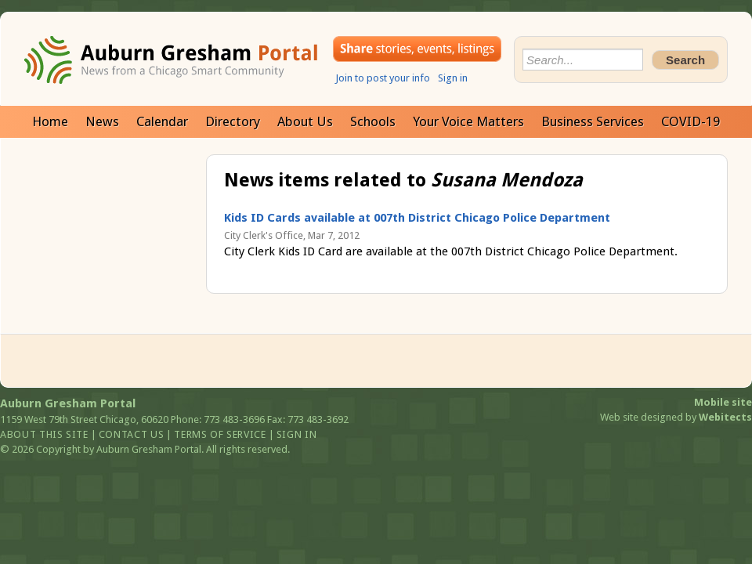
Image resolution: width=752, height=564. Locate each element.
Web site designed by (676, 417)
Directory (232, 121)
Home (50, 121)
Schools (373, 121)
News (102, 121)
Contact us (131, 434)
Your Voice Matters (468, 121)
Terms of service (220, 434)
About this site (44, 434)
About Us (305, 121)
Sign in (453, 78)
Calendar (162, 121)
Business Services (592, 121)
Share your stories (417, 49)
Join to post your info (382, 78)
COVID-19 (690, 121)
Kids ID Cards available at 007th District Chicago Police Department (417, 218)
